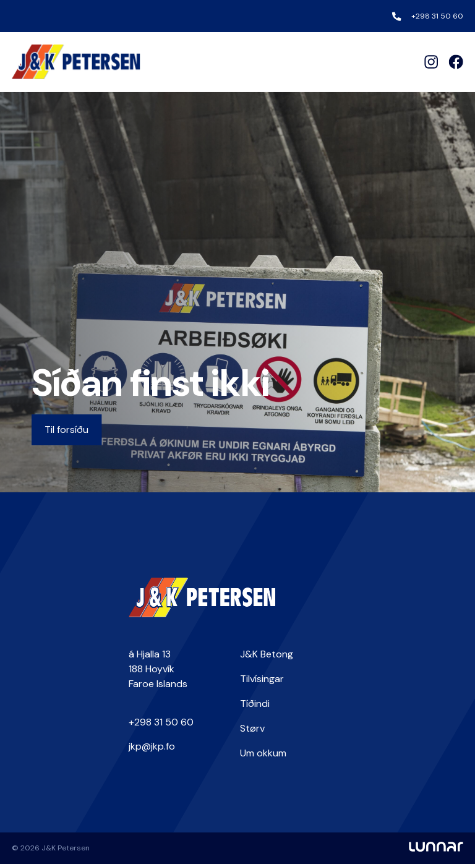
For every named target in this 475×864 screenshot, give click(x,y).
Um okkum (263, 752)
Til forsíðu (66, 429)
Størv (252, 728)
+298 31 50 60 (437, 16)
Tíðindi (255, 703)
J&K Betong (266, 654)
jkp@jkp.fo (152, 746)
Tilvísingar (262, 678)
